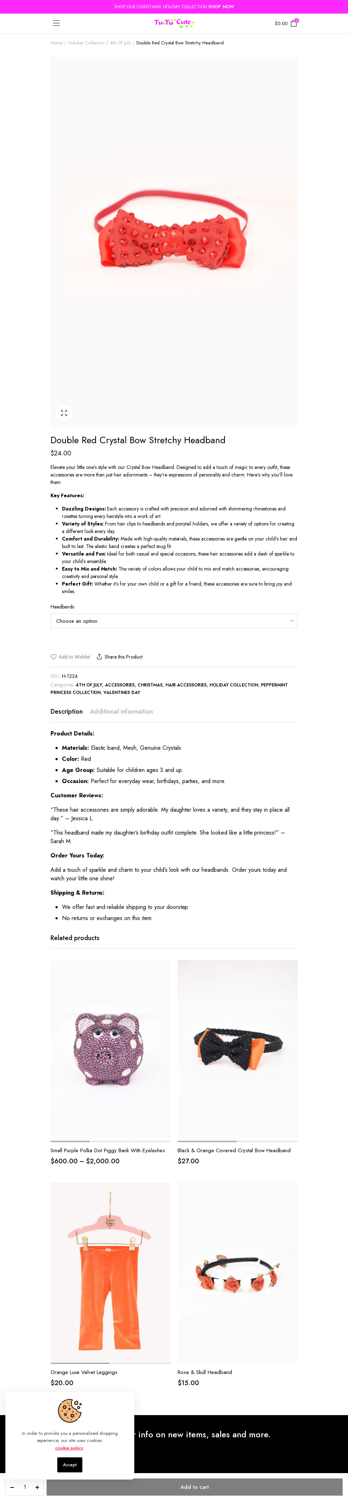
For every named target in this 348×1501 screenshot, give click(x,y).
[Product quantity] (24, 1487)
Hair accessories (186, 685)
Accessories (120, 685)
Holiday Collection (86, 42)
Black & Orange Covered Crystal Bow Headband (234, 1150)
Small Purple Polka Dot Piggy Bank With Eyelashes (107, 1150)
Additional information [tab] (121, 711)
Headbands (62, 606)
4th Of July (120, 42)
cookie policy (69, 1447)
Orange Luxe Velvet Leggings (83, 1372)
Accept (70, 1465)
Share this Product (118, 656)
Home (56, 42)
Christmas (150, 685)
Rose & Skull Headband (205, 1372)
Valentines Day (121, 692)
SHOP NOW (221, 7)
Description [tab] (66, 711)
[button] (64, 413)
